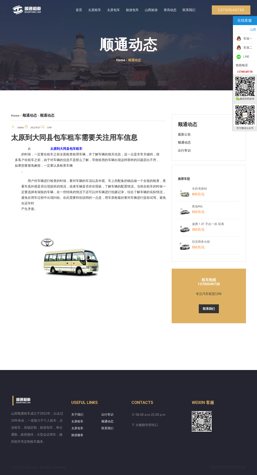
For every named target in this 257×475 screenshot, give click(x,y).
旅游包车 (132, 10)
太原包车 (113, 10)
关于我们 (77, 414)
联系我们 (189, 10)
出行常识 (184, 150)
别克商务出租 (203, 245)
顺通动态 (184, 142)
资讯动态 (170, 10)
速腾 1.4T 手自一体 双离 (208, 227)
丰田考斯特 (199, 192)
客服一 (244, 39)
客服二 (244, 48)
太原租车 (94, 10)
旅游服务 (77, 435)
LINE (242, 57)
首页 (79, 10)
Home (120, 60)
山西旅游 (151, 10)
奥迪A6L (198, 210)
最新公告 (184, 134)
